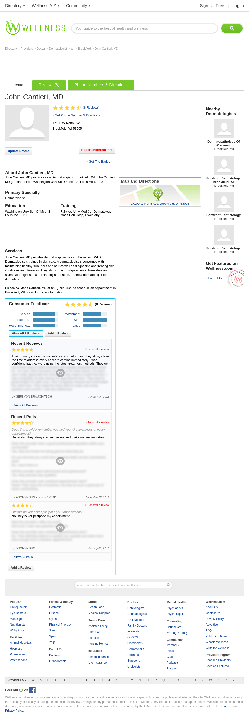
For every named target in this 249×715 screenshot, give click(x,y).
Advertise (212, 624)
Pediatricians (135, 649)
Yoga (52, 642)
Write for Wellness (217, 648)
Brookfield (85, 48)
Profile (17, 85)
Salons (53, 630)
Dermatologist (58, 48)
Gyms (53, 619)
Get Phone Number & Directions (77, 115)
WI (73, 48)
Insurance (95, 651)
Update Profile (18, 151)
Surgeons (133, 660)
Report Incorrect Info (97, 150)
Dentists (54, 655)
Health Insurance (99, 657)
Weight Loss (18, 630)
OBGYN (132, 637)
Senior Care (96, 620)
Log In (238, 5)
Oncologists (135, 643)
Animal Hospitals (21, 642)
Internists (133, 631)
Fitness (54, 613)
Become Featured (217, 666)
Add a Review (58, 333)
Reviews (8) (49, 85)
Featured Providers (218, 660)
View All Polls (23, 557)
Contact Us (213, 613)
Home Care (95, 632)
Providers (27, 48)
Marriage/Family (177, 633)
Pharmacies (17, 654)
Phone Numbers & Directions (101, 85)
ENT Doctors (135, 620)
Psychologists (175, 614)
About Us (212, 607)
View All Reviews (26, 333)
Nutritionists (17, 624)
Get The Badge (99, 161)
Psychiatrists (175, 608)
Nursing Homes (98, 643)
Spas (52, 636)
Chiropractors (18, 607)
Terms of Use (224, 706)
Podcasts (172, 662)
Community (76, 5)
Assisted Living (98, 626)
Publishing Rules (216, 636)
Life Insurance (97, 662)
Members (173, 645)
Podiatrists (134, 655)
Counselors (174, 627)
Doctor (41, 48)
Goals (170, 657)
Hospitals (16, 648)
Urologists (133, 666)
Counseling (174, 621)
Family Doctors (137, 625)
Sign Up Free (212, 5)
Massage (16, 619)
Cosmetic (55, 607)
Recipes (172, 668)
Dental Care (57, 649)
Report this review (98, 349)
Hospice (93, 638)
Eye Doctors (18, 613)
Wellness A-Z (44, 5)
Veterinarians (18, 660)
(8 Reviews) (91, 107)
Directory (13, 5)
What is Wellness (217, 642)
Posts (170, 651)
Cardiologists (135, 608)
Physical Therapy (60, 624)
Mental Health (176, 602)
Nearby (224, 111)
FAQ (209, 630)
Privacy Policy (215, 619)
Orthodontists (57, 661)
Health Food (96, 607)
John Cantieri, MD (106, 48)
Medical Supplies (99, 613)
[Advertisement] (93, 64)
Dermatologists (137, 614)
